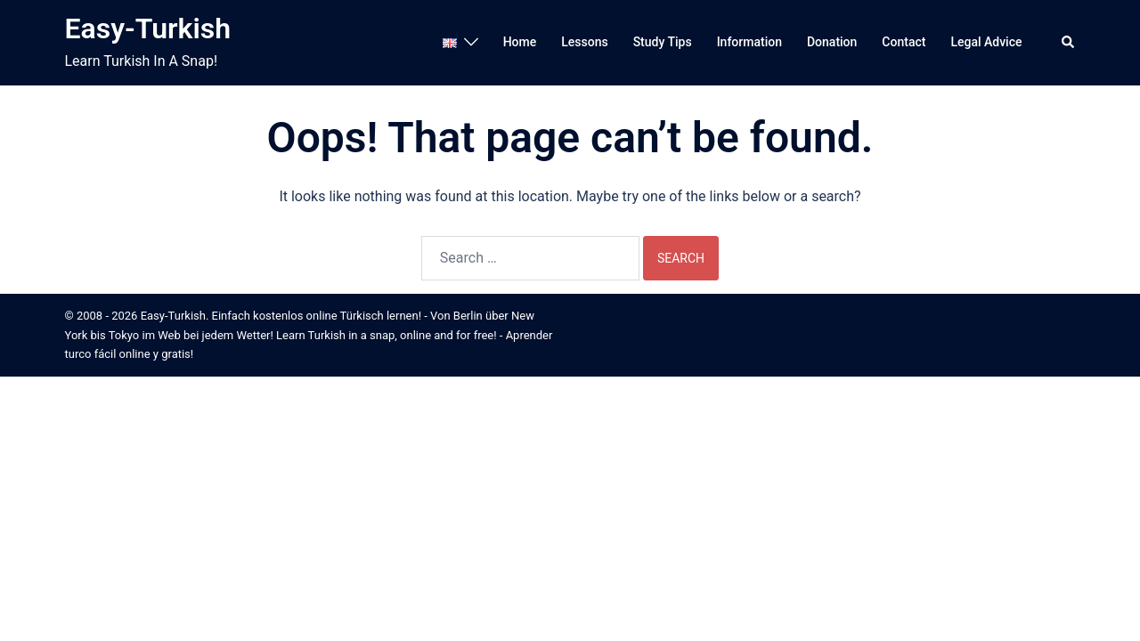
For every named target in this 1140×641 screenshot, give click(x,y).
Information (749, 42)
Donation (832, 42)
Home (520, 42)
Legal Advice (986, 42)
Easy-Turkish (148, 28)
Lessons (584, 42)
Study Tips (662, 42)
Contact (903, 42)
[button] (1069, 43)
